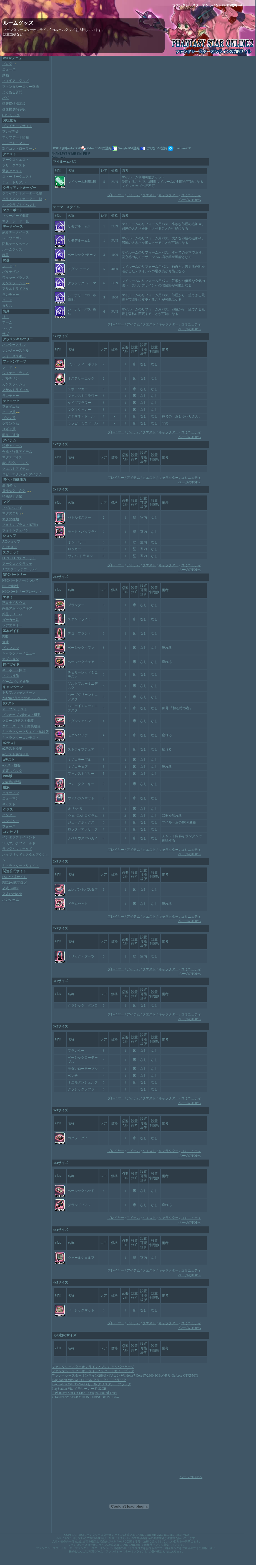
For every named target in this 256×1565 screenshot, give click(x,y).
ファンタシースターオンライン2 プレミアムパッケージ (93, 1367)
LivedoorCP (179, 148)
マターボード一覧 (15, 221)
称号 (5, 255)
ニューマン (10, 798)
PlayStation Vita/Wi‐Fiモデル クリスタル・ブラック (89, 1380)
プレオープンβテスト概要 (21, 715)
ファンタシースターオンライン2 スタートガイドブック (93, 1371)
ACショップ (11, 541)
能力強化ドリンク (15, 463)
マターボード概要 (15, 216)
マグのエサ (10, 513)
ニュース (9, 69)
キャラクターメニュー (19, 653)
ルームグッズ (12, 249)
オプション (10, 659)
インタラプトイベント (19, 205)
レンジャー (10, 821)
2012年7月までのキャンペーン (24, 698)
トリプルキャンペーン (19, 692)
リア (5, 317)
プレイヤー (115, 195)
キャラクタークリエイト (20, 866)
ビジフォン (10, 648)
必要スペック (12, 771)
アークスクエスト (15, 160)
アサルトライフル (15, 289)
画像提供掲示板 (14, 109)
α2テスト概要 (12, 748)
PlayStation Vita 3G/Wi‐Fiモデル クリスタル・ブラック (91, 1384)
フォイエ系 (10, 407)
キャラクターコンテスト (20, 738)
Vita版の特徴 (11, 782)
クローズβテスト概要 (18, 721)
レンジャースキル (15, 351)
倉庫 (5, 642)
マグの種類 (10, 519)
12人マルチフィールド (19, 843)
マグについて (12, 508)
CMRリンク (11, 115)
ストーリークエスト (17, 177)
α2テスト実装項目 (15, 754)
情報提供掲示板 (14, 104)
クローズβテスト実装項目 (21, 726)
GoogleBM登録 (125, 148)
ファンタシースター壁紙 (20, 87)
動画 (5, 75)
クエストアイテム (15, 469)
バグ (5, 98)
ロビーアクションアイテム (22, 474)
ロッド (7, 300)
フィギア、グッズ (15, 81)
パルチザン (10, 272)
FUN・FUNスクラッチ (19, 558)
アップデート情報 (15, 137)
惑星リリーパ (12, 614)
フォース (9, 826)
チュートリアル (14, 182)
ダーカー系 (10, 620)
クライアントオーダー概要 (22, 193)
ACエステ (9, 547)
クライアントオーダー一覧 (22, 199)
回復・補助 (10, 435)
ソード (7, 266)
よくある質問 (12, 92)
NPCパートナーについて (20, 580)
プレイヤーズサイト (17, 126)
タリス (7, 306)
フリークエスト (14, 165)
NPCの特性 (10, 586)
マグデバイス (12, 457)
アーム (7, 322)
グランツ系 (10, 424)
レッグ (7, 328)
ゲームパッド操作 (15, 682)
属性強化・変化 (14, 491)
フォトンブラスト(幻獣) (20, 525)
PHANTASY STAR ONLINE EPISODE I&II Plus (85, 1397)
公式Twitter (10, 888)
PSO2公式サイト (14, 877)
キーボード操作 (14, 670)
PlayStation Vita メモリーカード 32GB (79, 1389)
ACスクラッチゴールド (19, 569)
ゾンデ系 (9, 418)
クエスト (149, 195)
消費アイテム (12, 446)
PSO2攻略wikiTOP (67, 148)
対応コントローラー (17, 148)
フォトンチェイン (15, 530)
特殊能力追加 (12, 497)
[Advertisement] (100, 100)
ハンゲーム (10, 899)
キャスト (9, 804)
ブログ (7, 64)
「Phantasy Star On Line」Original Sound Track (84, 1393)
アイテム (133, 195)
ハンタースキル (14, 345)
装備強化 (9, 485)
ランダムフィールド (17, 849)
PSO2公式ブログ (14, 882)
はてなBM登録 (153, 148)
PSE (5, 636)
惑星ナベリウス (14, 603)
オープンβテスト (14, 709)
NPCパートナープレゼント (22, 592)
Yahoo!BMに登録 (99, 148)
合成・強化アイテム (17, 452)
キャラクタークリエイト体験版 (25, 732)
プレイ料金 (10, 131)
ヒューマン (10, 793)
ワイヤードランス (15, 278)
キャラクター (169, 195)
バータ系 (9, 412)
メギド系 (9, 429)
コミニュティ (191, 195)
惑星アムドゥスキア (17, 608)
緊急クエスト (12, 171)
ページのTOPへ (189, 200)
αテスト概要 (11, 765)
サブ (5, 334)
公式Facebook (12, 894)
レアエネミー (12, 625)
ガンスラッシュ (14, 283)
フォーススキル (14, 356)
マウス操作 (10, 676)
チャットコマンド (15, 143)
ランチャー (10, 295)
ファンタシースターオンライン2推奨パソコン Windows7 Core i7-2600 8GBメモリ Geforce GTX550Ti (125, 1375)
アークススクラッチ (17, 564)
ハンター (9, 815)
